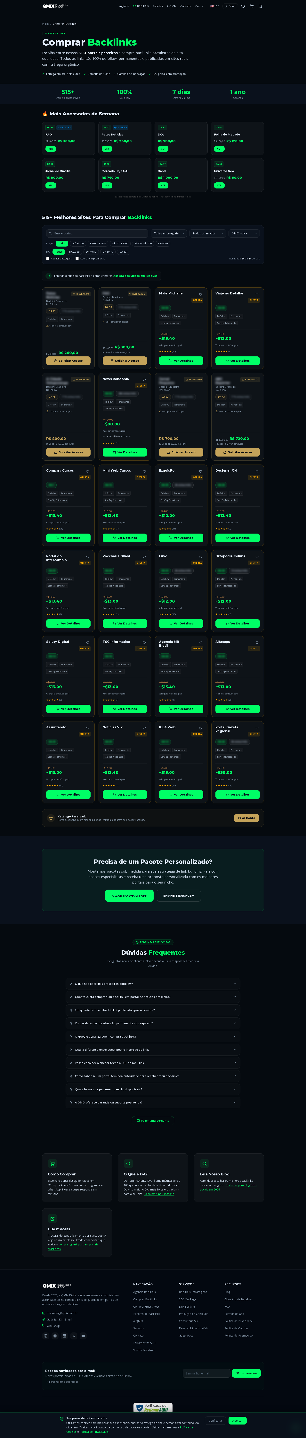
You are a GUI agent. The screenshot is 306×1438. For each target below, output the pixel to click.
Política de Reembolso (238, 1335)
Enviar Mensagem (178, 895)
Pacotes (158, 6)
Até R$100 (78, 243)
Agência (124, 6)
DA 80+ (124, 251)
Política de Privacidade (238, 1321)
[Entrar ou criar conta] (230, 6)
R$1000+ (163, 243)
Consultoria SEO (189, 1321)
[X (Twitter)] (73, 1335)
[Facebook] (55, 1335)
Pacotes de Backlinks (146, 1314)
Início (45, 24)
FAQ (227, 1306)
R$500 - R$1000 (143, 243)
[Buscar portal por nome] (97, 233)
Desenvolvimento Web (193, 1328)
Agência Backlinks (144, 1292)
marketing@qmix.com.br (59, 1313)
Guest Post (186, 1335)
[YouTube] (83, 1335)
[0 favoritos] (243, 6)
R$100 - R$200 (98, 243)
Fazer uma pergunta (153, 1120)
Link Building (187, 1306)
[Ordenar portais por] (244, 233)
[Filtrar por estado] (207, 233)
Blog (227, 1292)
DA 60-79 (108, 251)
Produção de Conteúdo (193, 1314)
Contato (185, 6)
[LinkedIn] (64, 1335)
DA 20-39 (74, 251)
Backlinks (141, 6)
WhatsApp (51, 1326)
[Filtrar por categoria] (169, 233)
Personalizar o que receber (62, 1381)
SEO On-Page (187, 1299)
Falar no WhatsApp (129, 895)
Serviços (138, 1328)
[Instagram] (45, 1335)
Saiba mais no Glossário (159, 1194)
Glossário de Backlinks (238, 1299)
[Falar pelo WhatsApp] (295, 1427)
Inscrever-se (246, 1373)
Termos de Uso (234, 1314)
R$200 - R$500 (120, 243)
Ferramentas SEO (144, 1343)
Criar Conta (246, 818)
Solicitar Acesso (68, 360)
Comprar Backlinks (145, 1299)
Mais (199, 6)
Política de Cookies (236, 1328)
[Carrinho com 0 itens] (251, 6)
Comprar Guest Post (146, 1306)
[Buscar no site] (260, 6)
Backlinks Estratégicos (193, 1292)
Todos (62, 243)
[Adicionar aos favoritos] (200, 294)
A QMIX (171, 6)
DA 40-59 (91, 251)
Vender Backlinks (144, 1350)
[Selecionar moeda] (215, 6)
